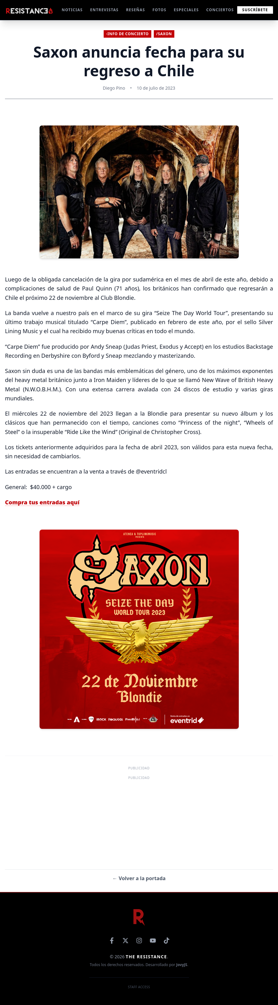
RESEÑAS (135, 9)
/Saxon (164, 33)
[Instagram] (139, 940)
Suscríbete (255, 9)
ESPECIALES (186, 9)
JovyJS (181, 964)
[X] (125, 940)
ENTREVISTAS (104, 9)
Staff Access (139, 987)
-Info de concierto (127, 33)
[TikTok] (166, 940)
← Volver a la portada (139, 878)
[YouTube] (153, 940)
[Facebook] (112, 940)
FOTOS (160, 9)
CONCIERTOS (220, 9)
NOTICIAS (72, 9)
